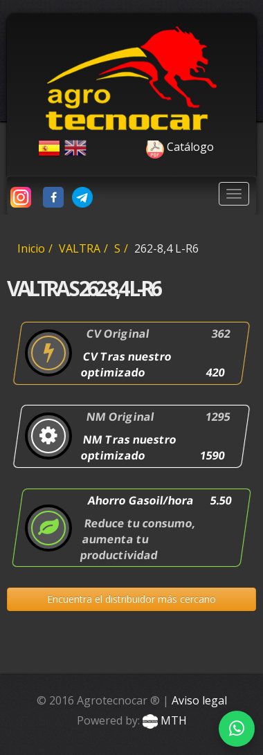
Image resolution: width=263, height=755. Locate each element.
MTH (163, 720)
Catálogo (152, 146)
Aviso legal (199, 700)
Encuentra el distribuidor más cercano (131, 599)
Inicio (31, 248)
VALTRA (79, 248)
